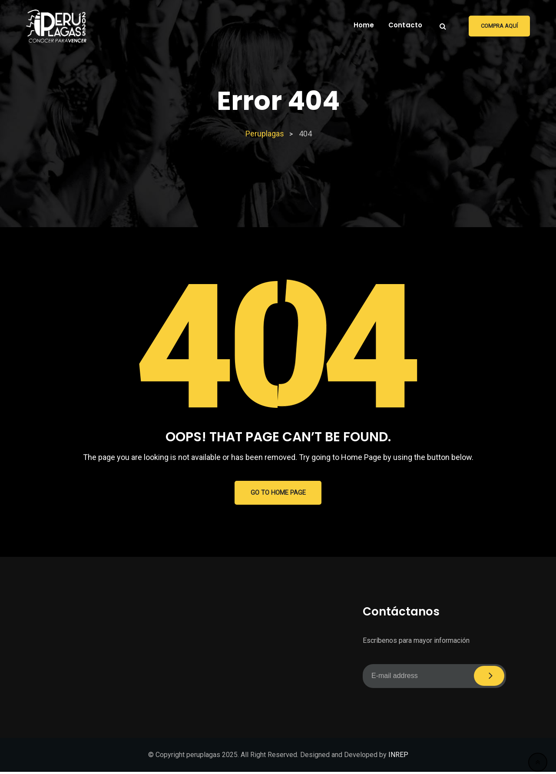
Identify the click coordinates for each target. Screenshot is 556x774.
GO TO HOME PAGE (278, 494)
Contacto (405, 25)
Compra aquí (499, 26)
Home (364, 25)
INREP (398, 757)
